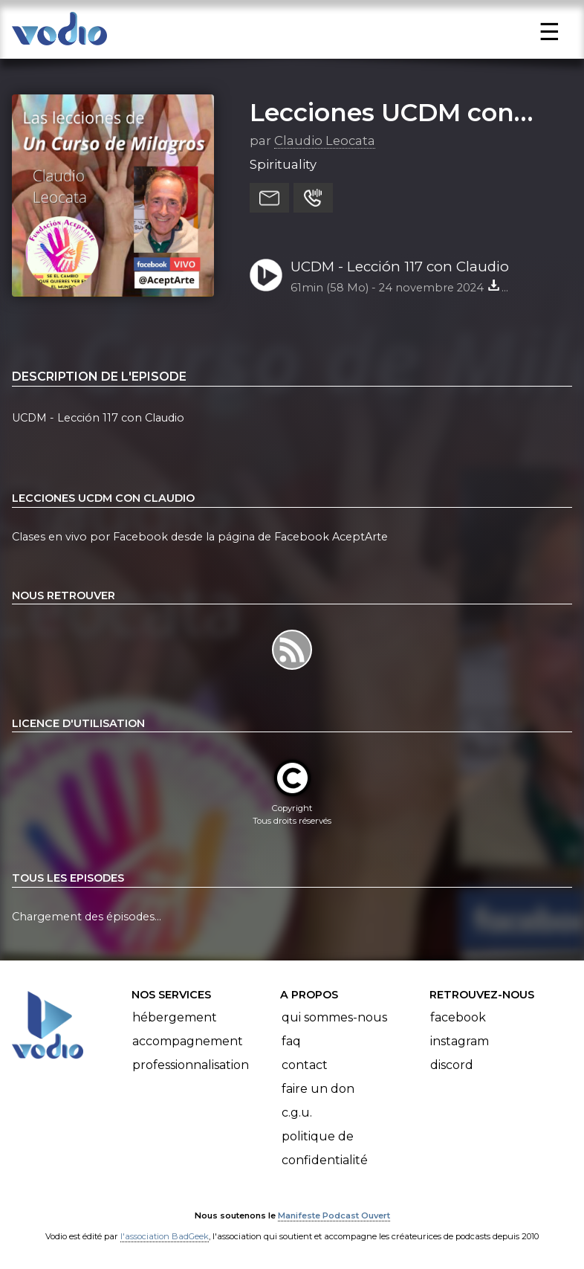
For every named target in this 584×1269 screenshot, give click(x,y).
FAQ (291, 1041)
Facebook (458, 1017)
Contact (305, 1065)
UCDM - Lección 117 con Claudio (400, 266)
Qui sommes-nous (334, 1017)
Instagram (459, 1041)
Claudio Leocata (324, 140)
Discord (451, 1065)
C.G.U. (297, 1112)
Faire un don (318, 1089)
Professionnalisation (190, 1065)
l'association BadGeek (164, 1236)
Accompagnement (187, 1041)
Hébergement (174, 1017)
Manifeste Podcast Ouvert (334, 1215)
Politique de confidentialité (325, 1148)
